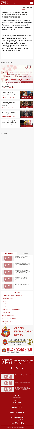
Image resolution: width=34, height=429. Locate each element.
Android (14, 423)
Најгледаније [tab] (9, 253)
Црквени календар (17, 407)
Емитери (17, 410)
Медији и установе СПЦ (17, 412)
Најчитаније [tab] (25, 253)
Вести (17, 395)
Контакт (17, 414)
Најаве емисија (17, 402)
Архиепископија (17, 397)
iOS (21, 423)
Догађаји (17, 400)
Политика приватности (17, 417)
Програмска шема (17, 405)
